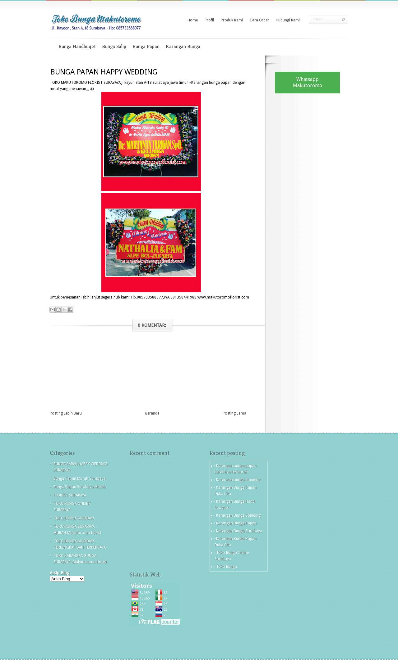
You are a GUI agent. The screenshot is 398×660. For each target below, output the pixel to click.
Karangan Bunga (183, 46)
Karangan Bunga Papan (236, 523)
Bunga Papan (146, 46)
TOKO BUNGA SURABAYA (74, 518)
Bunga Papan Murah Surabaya (79, 478)
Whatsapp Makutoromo (307, 82)
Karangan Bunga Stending (238, 515)
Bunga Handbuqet (77, 46)
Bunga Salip (114, 46)
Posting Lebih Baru (66, 413)
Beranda (152, 413)
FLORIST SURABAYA (69, 495)
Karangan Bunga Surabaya (239, 531)
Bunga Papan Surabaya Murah (79, 487)
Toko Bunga (226, 566)
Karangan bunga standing (238, 480)
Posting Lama (234, 413)
